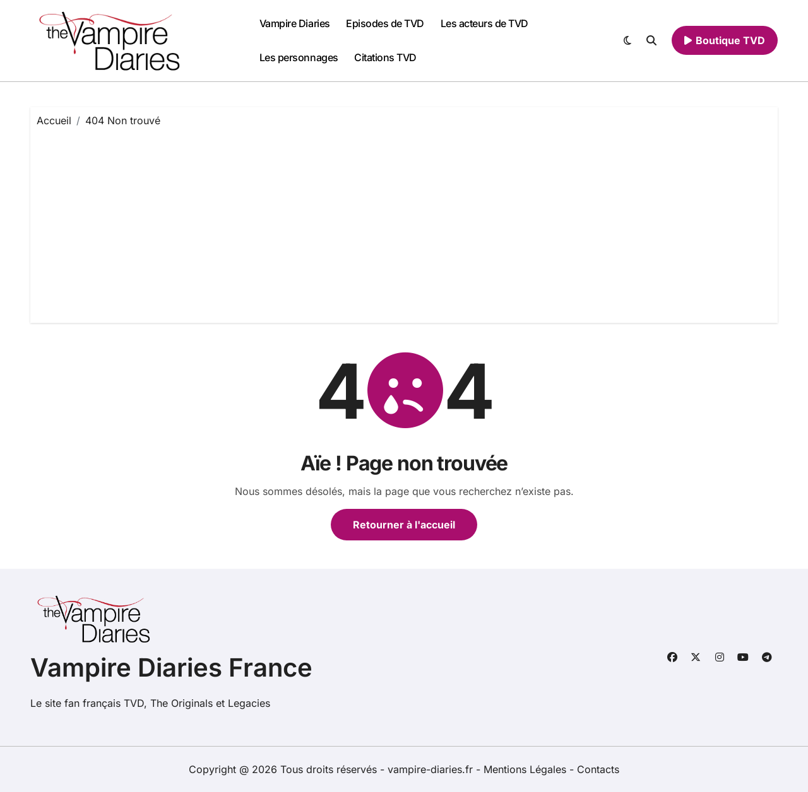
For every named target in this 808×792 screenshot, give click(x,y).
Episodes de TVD (385, 23)
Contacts (598, 769)
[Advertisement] (406, 222)
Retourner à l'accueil (404, 524)
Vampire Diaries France (171, 667)
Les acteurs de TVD (484, 23)
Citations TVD (385, 57)
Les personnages (298, 57)
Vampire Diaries (294, 23)
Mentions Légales (526, 769)
